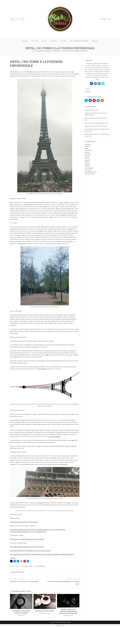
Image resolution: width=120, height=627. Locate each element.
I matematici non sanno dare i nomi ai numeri (95, 113)
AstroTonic (87, 146)
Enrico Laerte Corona (18, 572)
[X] (103, 83)
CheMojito (87, 152)
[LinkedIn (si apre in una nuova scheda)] (109, 19)
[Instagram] (95, 83)
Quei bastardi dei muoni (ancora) (92, 118)
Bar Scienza (15, 566)
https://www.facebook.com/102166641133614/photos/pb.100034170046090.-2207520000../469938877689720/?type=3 (42, 554)
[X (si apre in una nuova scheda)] (102, 19)
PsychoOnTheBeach (89, 174)
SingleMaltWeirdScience (90, 172)
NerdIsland (87, 164)
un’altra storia (63, 464)
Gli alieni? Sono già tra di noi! (91, 126)
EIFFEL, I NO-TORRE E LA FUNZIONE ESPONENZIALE (75, 51)
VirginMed (87, 166)
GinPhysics (87, 156)
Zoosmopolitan (88, 150)
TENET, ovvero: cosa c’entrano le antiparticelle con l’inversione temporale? (68, 611)
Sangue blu (87, 110)
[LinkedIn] (99, 83)
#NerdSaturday (40, 566)
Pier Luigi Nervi (42, 369)
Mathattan (87, 162)
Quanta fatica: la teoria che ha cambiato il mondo (96, 129)
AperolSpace (87, 144)
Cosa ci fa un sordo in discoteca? (92, 123)
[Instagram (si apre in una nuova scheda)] (106, 19)
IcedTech (86, 158)
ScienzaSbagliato (88, 168)
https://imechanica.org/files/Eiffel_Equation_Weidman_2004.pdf (27, 539)
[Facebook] (91, 83)
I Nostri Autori (87, 92)
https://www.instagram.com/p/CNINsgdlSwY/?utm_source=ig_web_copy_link (30, 550)
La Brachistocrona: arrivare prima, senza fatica (21, 612)
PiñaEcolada (87, 154)
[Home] (33, 51)
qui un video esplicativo (54, 436)
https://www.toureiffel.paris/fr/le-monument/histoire (24, 522)
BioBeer (86, 148)
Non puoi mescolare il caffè (44, 611)
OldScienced (87, 170)
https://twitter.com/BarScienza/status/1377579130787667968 (26, 547)
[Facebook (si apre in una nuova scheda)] (104, 19)
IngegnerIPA (87, 160)
